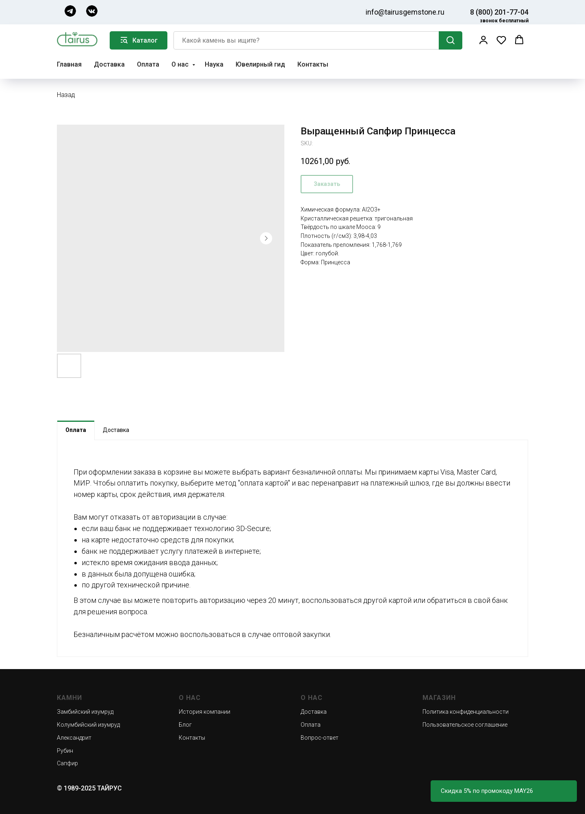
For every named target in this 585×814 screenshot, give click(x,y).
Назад (66, 95)
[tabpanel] (292, 548)
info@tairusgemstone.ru (405, 12)
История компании (204, 711)
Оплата (148, 64)
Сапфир (67, 763)
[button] (483, 40)
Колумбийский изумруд (88, 724)
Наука (214, 64)
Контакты (312, 64)
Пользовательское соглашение (464, 724)
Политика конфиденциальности (465, 711)
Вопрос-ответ (319, 737)
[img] (70, 11)
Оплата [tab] (75, 430)
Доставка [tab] (116, 430)
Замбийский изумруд (85, 711)
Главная (69, 64)
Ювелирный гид (260, 64)
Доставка (109, 64)
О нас (180, 64)
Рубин (65, 750)
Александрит (74, 737)
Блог (185, 724)
